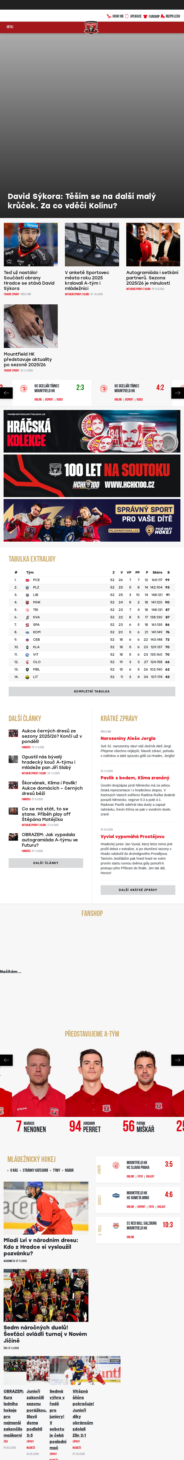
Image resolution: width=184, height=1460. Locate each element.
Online (38, 216)
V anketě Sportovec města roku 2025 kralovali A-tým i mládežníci (87, 97)
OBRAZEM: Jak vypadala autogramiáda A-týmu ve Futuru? (50, 656)
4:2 (160, 204)
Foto (140, 993)
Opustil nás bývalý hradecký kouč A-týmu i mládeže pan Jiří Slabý (48, 579)
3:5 (169, 981)
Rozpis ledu (170, 16)
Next (177, 209)
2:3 (80, 204)
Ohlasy (150, 993)
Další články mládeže (46, 1295)
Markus (35, 944)
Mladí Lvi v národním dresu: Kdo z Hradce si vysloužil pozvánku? (41, 1063)
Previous (6, 209)
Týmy (56, 987)
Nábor (69, 987)
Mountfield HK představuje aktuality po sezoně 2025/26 (28, 176)
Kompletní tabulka (92, 508)
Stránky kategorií (35, 987)
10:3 (167, 1041)
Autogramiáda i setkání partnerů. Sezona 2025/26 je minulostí (152, 94)
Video (60, 216)
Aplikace (133, 16)
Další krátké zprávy (138, 706)
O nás (14, 987)
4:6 (169, 1011)
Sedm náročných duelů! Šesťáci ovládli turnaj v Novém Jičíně (45, 1150)
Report (49, 216)
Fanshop (151, 16)
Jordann (92, 944)
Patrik (145, 944)
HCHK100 (115, 16)
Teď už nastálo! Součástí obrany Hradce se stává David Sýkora (29, 97)
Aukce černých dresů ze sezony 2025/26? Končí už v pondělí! (52, 553)
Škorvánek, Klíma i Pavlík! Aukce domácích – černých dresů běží (52, 605)
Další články (45, 679)
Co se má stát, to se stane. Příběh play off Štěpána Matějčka (46, 631)
